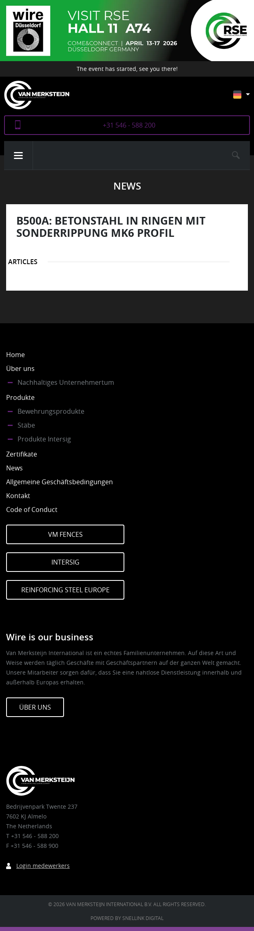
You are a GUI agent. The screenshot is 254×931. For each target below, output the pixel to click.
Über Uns (35, 707)
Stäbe (26, 425)
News (14, 467)
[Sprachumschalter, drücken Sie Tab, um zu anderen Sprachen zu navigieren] (247, 98)
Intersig (65, 562)
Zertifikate (21, 454)
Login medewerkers (43, 865)
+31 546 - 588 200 (129, 125)
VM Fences (65, 534)
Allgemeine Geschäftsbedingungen (59, 481)
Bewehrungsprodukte (51, 411)
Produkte (20, 397)
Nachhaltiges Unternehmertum (66, 382)
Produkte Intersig (44, 439)
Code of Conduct (31, 509)
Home (15, 354)
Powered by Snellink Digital (127, 918)
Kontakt (18, 495)
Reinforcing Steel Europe (65, 589)
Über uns (20, 368)
